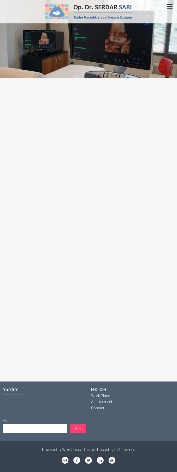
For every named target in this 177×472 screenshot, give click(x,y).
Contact (97, 408)
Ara (6, 420)
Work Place (100, 396)
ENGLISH (98, 389)
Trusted (102, 450)
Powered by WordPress (61, 450)
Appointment (101, 402)
